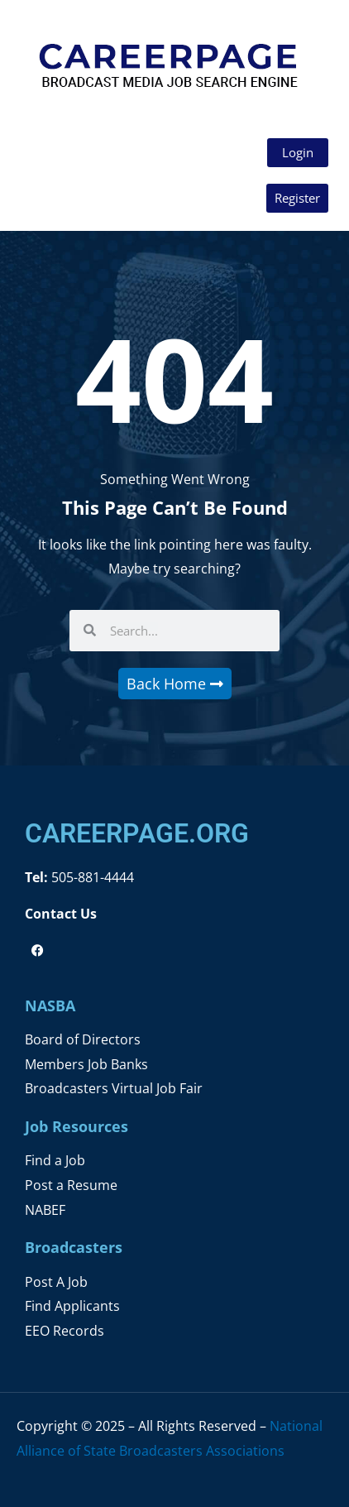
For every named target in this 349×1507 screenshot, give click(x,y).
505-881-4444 (91, 876)
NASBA (50, 1005)
